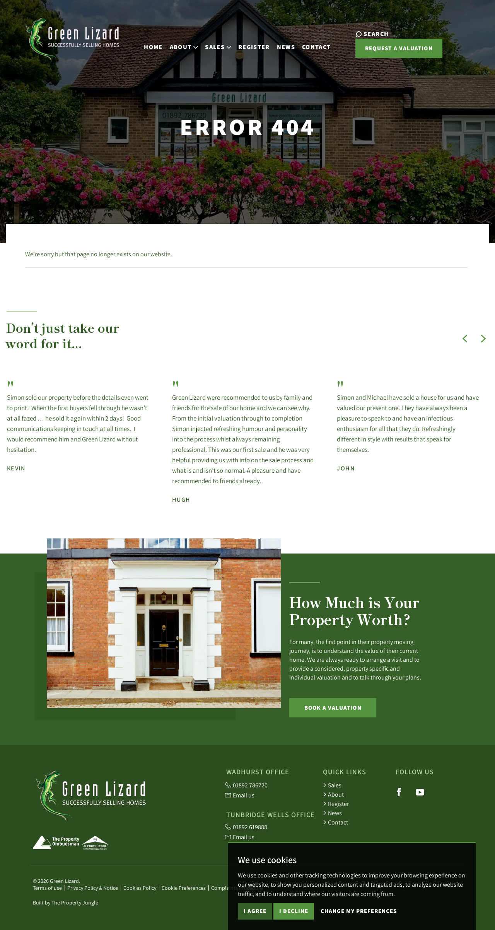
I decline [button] (293, 916)
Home (147, 45)
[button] (465, 338)
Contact (310, 45)
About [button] (178, 45)
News (280, 45)
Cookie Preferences (184, 887)
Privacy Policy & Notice (92, 887)
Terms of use (47, 887)
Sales (332, 785)
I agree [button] (255, 916)
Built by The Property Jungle (65, 902)
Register (248, 45)
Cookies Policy (139, 887)
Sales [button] (212, 45)
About (333, 794)
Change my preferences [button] (359, 916)
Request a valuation (386, 51)
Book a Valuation (333, 707)
